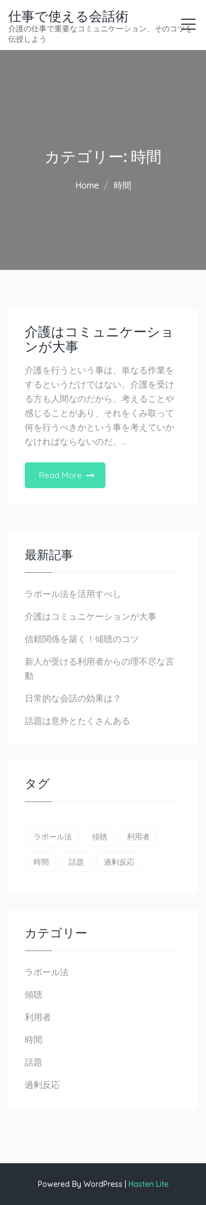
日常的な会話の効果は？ (73, 698)
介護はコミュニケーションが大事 (99, 339)
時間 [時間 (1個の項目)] (41, 862)
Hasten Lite (149, 1184)
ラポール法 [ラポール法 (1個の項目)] (53, 837)
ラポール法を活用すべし (73, 593)
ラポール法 (47, 971)
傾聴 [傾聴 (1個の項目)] (99, 837)
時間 (33, 1039)
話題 (33, 1062)
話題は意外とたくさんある (77, 720)
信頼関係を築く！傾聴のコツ (82, 638)
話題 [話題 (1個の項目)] (76, 862)
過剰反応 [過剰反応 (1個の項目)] (119, 862)
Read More (60, 475)
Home (87, 185)
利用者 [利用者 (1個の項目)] (138, 837)
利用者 (38, 1016)
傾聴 (33, 994)
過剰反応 (42, 1084)
